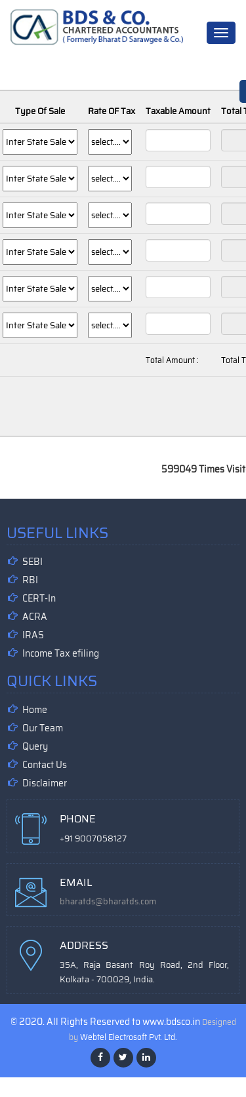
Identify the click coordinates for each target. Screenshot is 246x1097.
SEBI (32, 561)
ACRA (34, 616)
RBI (30, 580)
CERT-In (39, 598)
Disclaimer (44, 783)
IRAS (33, 635)
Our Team (42, 728)
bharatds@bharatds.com (108, 901)
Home (34, 709)
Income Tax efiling (60, 653)
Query (35, 746)
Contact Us (44, 765)
